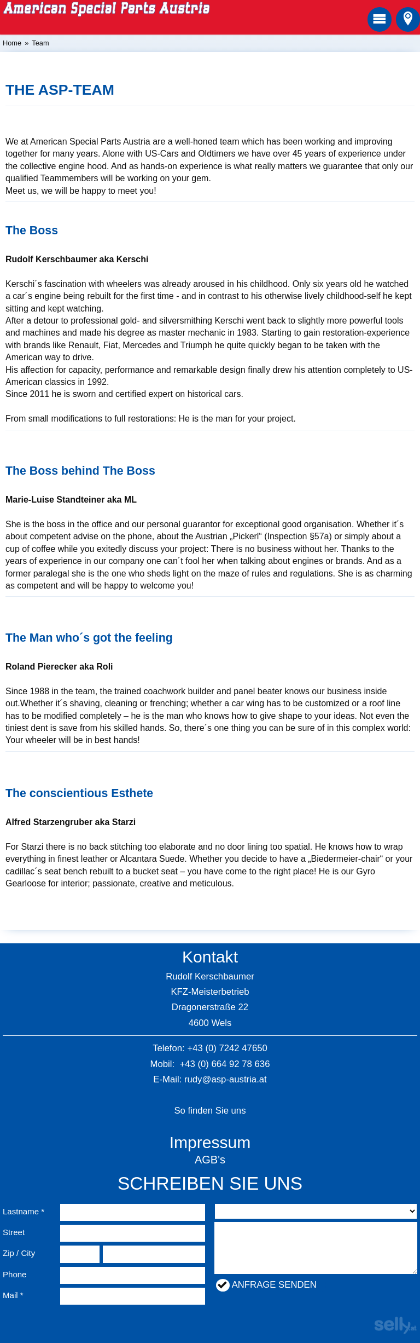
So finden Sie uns (210, 1110)
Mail (10, 1295)
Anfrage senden (274, 1284)
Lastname (21, 1211)
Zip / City (19, 1253)
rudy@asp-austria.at (225, 1079)
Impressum (210, 1142)
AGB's (210, 1160)
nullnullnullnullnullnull (315, 1211)
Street (14, 1232)
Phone (14, 1274)
